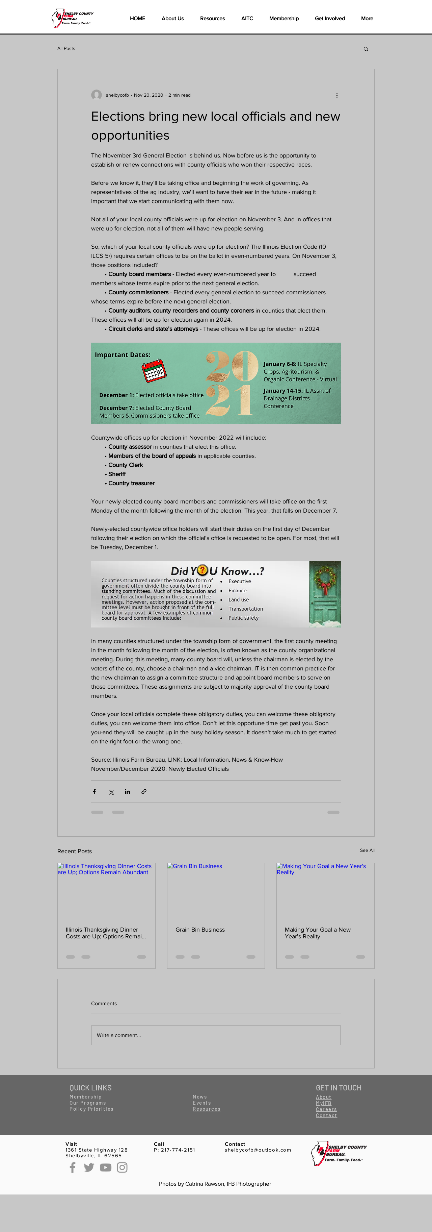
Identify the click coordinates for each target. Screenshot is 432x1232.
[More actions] (337, 95)
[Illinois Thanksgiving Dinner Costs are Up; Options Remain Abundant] (106, 890)
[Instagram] (122, 1167)
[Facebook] (72, 1167)
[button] (212, 18)
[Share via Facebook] (94, 791)
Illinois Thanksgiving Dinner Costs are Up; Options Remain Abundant (105, 933)
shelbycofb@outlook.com (258, 1150)
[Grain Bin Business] (216, 890)
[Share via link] (144, 791)
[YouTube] (106, 1167)
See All (367, 850)
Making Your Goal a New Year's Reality (318, 933)
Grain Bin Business (200, 929)
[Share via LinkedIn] (127, 791)
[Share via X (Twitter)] (111, 791)
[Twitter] (89, 1167)
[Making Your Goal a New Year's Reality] (325, 890)
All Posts (66, 48)
